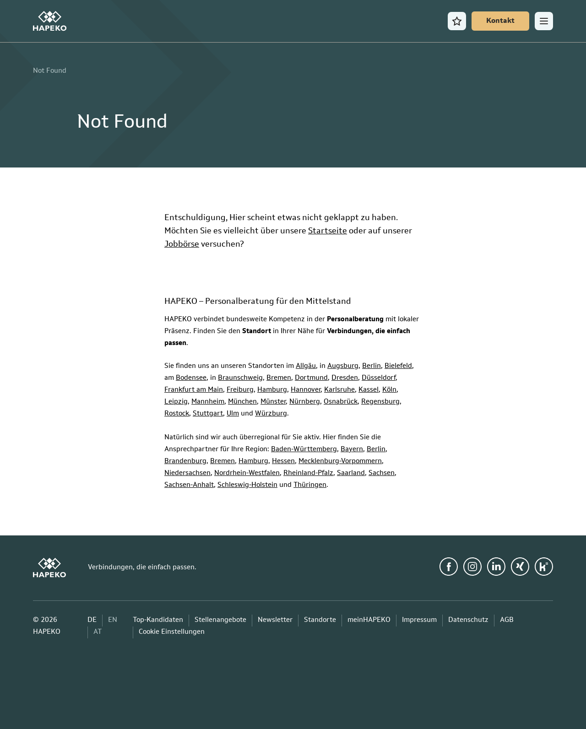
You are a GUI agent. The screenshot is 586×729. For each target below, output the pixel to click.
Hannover (305, 390)
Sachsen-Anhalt (189, 485)
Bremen (278, 378)
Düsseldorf (379, 378)
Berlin (371, 366)
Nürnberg (304, 402)
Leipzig (176, 402)
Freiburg (240, 390)
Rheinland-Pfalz (308, 473)
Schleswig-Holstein (247, 485)
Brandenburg (185, 461)
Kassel (368, 390)
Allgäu (306, 366)
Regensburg (380, 402)
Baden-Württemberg (304, 449)
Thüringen (309, 485)
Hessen (283, 461)
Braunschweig (240, 378)
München (242, 402)
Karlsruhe (339, 390)
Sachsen (382, 473)
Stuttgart (208, 413)
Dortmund (311, 378)
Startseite (327, 231)
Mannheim (207, 402)
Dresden (344, 378)
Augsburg (342, 366)
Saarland (351, 473)
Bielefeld (398, 366)
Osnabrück (341, 402)
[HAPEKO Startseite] (49, 21)
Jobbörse (181, 244)
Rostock (176, 413)
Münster (273, 402)
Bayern (352, 449)
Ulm (233, 413)
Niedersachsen (187, 473)
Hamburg (272, 390)
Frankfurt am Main (193, 390)
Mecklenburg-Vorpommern (340, 461)
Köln (389, 390)
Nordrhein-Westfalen (247, 473)
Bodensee (191, 378)
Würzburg (271, 413)
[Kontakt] (500, 21)
